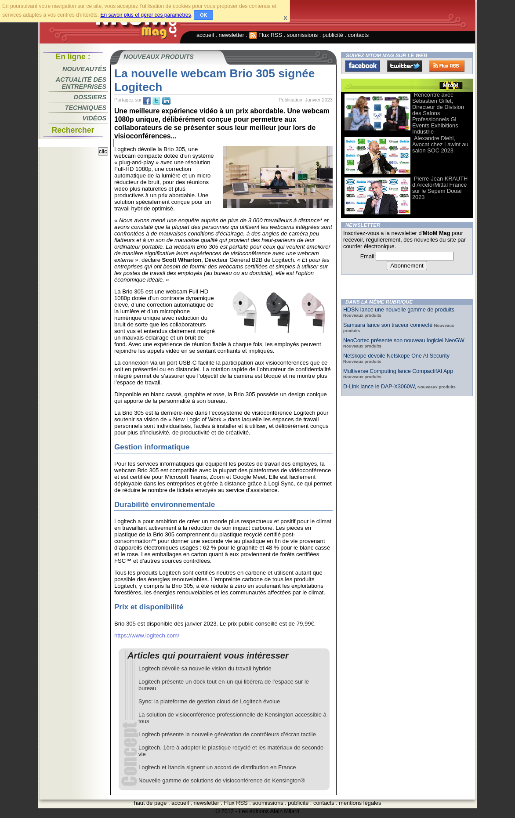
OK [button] (203, 15)
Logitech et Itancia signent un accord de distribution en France (217, 767)
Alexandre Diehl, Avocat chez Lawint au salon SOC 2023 (440, 144)
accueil (205, 35)
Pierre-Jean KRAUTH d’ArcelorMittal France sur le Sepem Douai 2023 (440, 187)
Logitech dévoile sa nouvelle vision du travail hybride (205, 668)
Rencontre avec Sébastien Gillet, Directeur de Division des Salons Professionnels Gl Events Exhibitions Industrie (438, 113)
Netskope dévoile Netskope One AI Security (396, 356)
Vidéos (94, 118)
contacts (358, 35)
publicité (333, 35)
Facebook (362, 66)
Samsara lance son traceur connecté (388, 325)
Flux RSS (266, 35)
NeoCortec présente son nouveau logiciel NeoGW (403, 340)
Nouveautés (84, 68)
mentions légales (360, 803)
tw (156, 101)
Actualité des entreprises (81, 83)
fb (146, 101)
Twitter (404, 66)
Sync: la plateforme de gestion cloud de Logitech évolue (209, 701)
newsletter (231, 35)
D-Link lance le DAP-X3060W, (379, 387)
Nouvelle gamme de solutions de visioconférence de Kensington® (221, 780)
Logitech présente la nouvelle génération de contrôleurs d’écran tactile (227, 734)
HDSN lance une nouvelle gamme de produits (398, 310)
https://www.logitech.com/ (146, 635)
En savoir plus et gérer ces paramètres (145, 15)
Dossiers (90, 97)
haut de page (150, 803)
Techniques (85, 107)
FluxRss (446, 66)
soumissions (302, 35)
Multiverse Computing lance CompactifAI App (398, 371)
